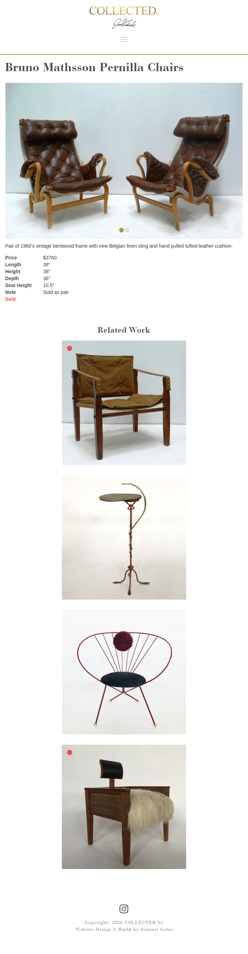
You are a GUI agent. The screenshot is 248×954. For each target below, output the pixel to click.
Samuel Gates (157, 929)
